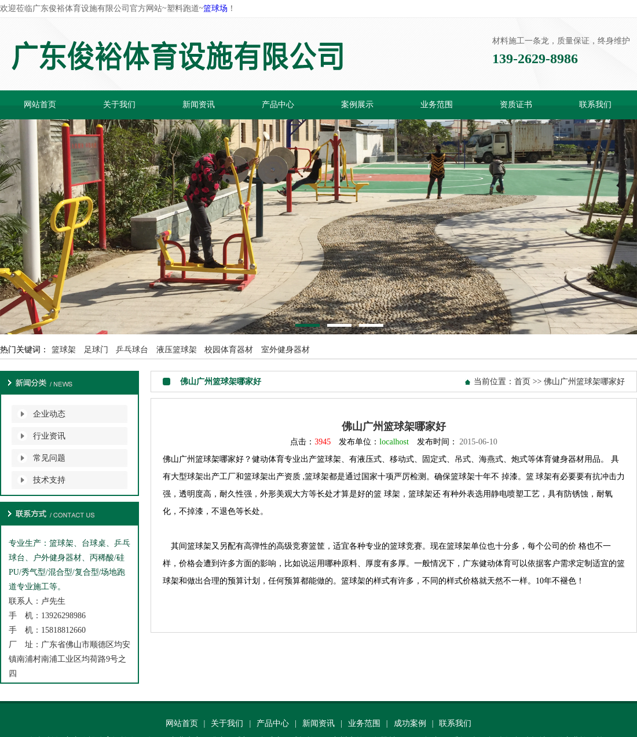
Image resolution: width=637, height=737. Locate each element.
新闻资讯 (198, 104)
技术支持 (49, 480)
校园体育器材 (228, 349)
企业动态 (49, 414)
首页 (522, 381)
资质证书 (516, 104)
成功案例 (410, 723)
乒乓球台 (132, 349)
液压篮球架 (176, 349)
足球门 (96, 349)
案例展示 (357, 104)
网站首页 (40, 104)
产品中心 (278, 104)
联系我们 (595, 104)
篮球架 (64, 349)
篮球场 (215, 8)
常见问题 (49, 458)
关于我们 (119, 104)
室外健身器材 (285, 349)
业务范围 (436, 104)
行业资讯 (49, 436)
